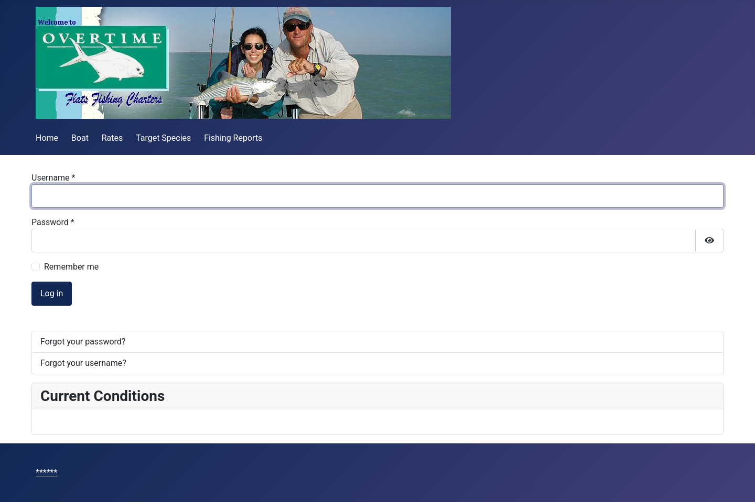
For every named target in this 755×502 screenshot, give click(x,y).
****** (46, 472)
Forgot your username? (83, 363)
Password (52, 222)
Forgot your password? (82, 342)
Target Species (163, 138)
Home (47, 138)
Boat (80, 138)
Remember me (71, 267)
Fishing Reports (233, 138)
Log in (51, 293)
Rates (112, 138)
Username (53, 178)
